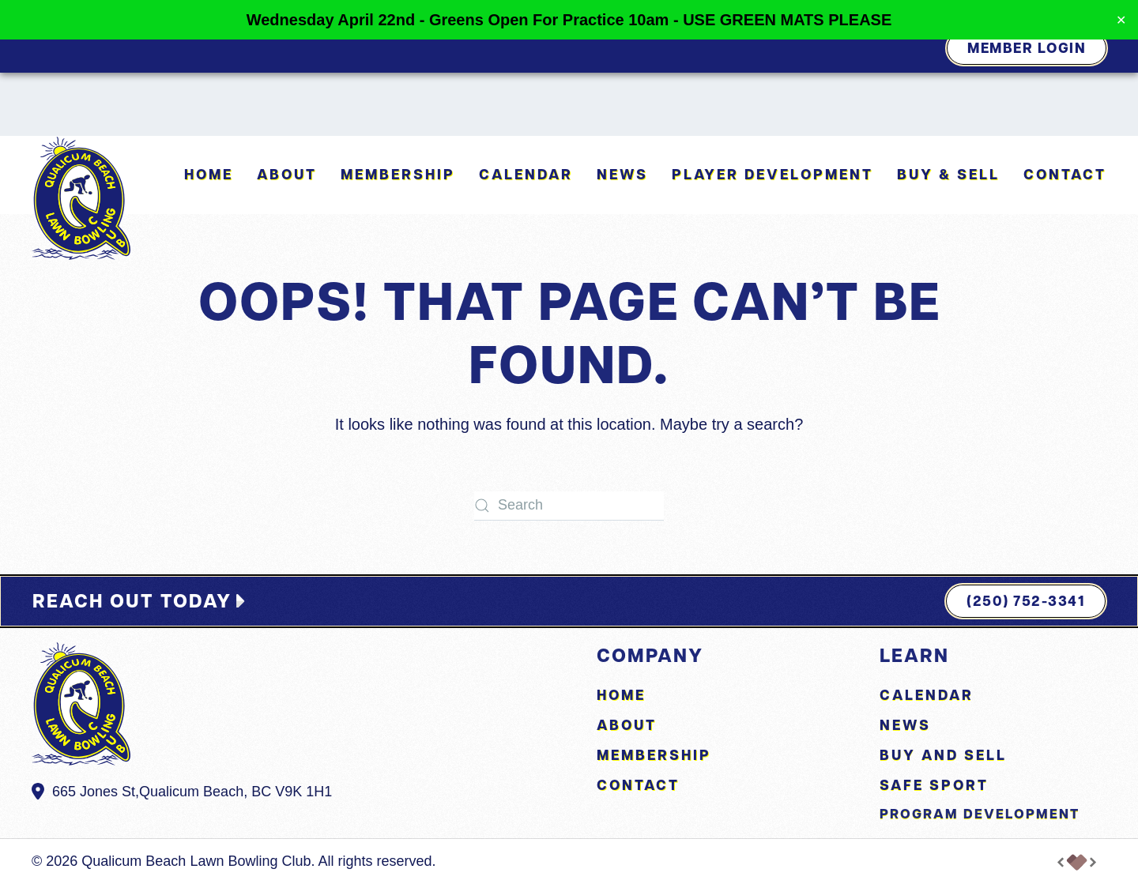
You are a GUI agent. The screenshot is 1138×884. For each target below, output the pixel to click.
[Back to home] (81, 198)
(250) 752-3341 (1026, 600)
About (627, 724)
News (622, 174)
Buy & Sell (948, 174)
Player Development (772, 174)
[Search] (569, 506)
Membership (398, 174)
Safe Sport (934, 785)
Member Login (1026, 47)
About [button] (287, 174)
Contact (1064, 174)
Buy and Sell (943, 755)
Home (208, 174)
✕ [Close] (1121, 20)
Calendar (526, 174)
